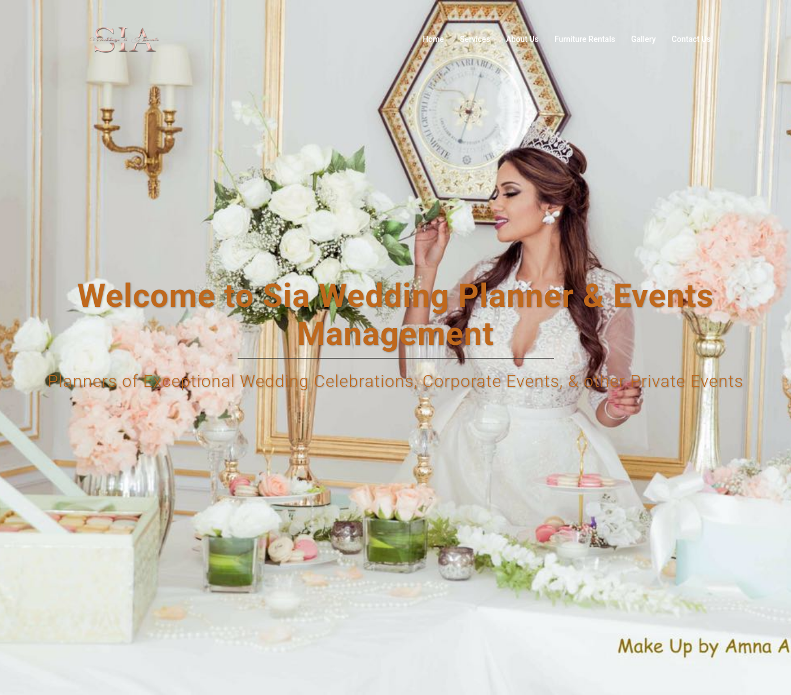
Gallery (643, 39)
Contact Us (691, 39)
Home (433, 39)
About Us (522, 39)
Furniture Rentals (585, 39)
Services (475, 39)
